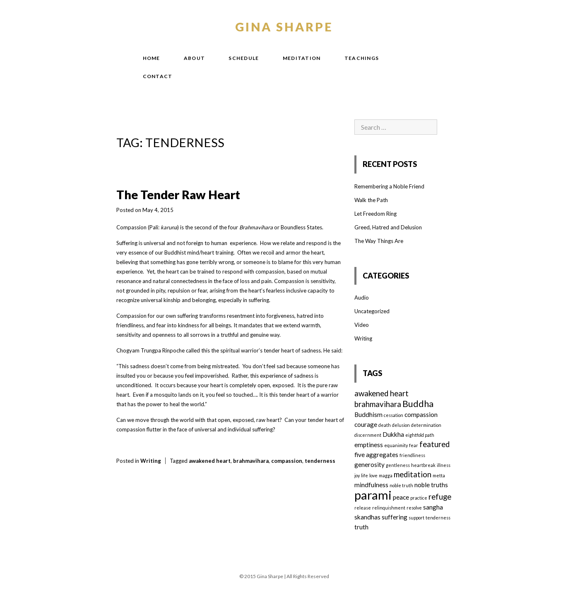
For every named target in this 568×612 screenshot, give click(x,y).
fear (413, 445)
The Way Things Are (378, 241)
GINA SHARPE (284, 26)
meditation (412, 474)
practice (418, 497)
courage (365, 424)
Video (361, 324)
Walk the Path (371, 200)
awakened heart (210, 460)
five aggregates (376, 454)
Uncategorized (372, 311)
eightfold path (419, 435)
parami (373, 495)
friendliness (412, 455)
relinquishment (388, 507)
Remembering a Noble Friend (389, 186)
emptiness (368, 444)
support (416, 517)
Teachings (361, 58)
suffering (394, 517)
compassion (286, 460)
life (364, 475)
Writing (150, 460)
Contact (158, 76)
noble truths (431, 484)
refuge (439, 496)
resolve (414, 507)
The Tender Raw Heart (178, 194)
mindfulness (371, 484)
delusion (401, 425)
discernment (367, 435)
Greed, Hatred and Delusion (388, 227)
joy (357, 475)
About (194, 58)
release (362, 507)
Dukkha (393, 434)
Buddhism (368, 414)
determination (426, 425)
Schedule (244, 58)
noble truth (401, 485)
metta (439, 475)
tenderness (320, 460)
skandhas (367, 517)
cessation (393, 415)
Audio (361, 297)
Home (151, 58)
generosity (369, 464)
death (384, 425)
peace (401, 497)
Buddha (417, 403)
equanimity (396, 445)
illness (443, 465)
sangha (433, 507)
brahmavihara (251, 460)
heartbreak (423, 465)
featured (434, 444)
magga (385, 475)
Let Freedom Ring (375, 213)
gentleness (398, 465)
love (373, 475)
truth (361, 527)
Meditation (302, 58)
